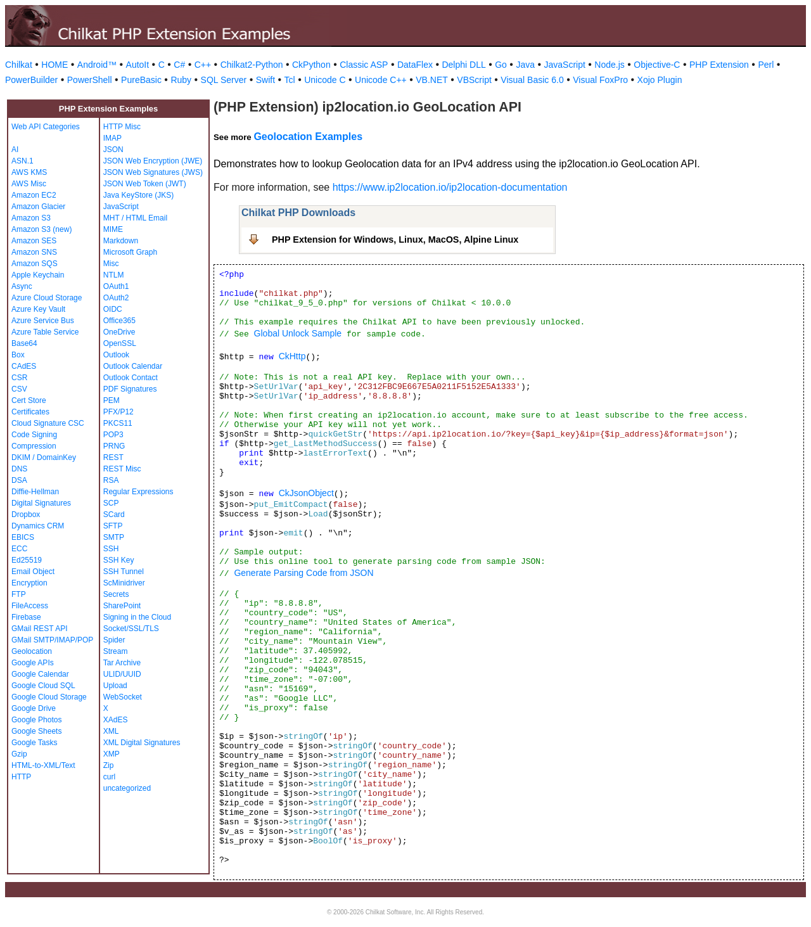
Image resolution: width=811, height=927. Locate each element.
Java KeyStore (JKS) (138, 195)
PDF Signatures (130, 389)
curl (109, 776)
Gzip (19, 754)
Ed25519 (26, 560)
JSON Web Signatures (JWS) (153, 172)
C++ (203, 65)
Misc (111, 263)
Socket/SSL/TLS (131, 628)
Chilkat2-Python (251, 65)
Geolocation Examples (307, 136)
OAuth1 (116, 286)
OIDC (112, 309)
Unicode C (324, 80)
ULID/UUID (122, 674)
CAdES (23, 366)
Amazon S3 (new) (41, 229)
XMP (111, 754)
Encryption (29, 583)
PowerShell (89, 80)
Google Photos (36, 719)
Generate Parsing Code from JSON (303, 573)
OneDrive (119, 332)
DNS (19, 468)
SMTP (113, 537)
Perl (766, 65)
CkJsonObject (306, 493)
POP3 (113, 434)
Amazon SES (33, 240)
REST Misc (122, 468)
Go (501, 65)
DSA (19, 480)
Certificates (30, 411)
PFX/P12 (118, 411)
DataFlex (415, 65)
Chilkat (18, 65)
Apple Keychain (37, 275)
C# (179, 65)
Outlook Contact (130, 377)
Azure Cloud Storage (46, 297)
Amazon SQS (34, 263)
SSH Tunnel (123, 571)
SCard (114, 514)
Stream (115, 651)
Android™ (97, 65)
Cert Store (28, 400)
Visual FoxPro (600, 80)
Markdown (120, 240)
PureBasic (141, 80)
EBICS (22, 537)
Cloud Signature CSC (47, 423)
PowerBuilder (31, 80)
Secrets (116, 594)
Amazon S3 (31, 218)
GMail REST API (39, 628)
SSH (111, 548)
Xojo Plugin (659, 80)
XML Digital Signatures (142, 742)
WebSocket (122, 697)
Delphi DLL (463, 65)
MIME (113, 229)
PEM (111, 400)
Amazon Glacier (38, 206)
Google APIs (32, 662)
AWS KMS (29, 172)
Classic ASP (364, 65)
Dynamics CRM (37, 525)
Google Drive (33, 708)
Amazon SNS (34, 252)
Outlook (116, 354)
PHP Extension (719, 65)
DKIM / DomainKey (43, 457)
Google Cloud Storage (49, 697)
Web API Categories (45, 126)
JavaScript (564, 65)
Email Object (32, 571)
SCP (111, 503)
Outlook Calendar (132, 366)
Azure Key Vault (38, 309)
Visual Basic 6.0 (532, 80)
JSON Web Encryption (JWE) (152, 161)
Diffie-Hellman (35, 491)
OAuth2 (116, 297)
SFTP (113, 525)
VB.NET (432, 80)
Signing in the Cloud (137, 617)
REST (113, 457)
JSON (113, 149)
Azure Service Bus (42, 320)
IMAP (112, 138)
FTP (18, 594)
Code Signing (34, 434)
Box (18, 354)
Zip (108, 765)
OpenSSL (119, 343)
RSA (111, 480)
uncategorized (127, 788)
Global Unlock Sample (298, 333)
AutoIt (138, 65)
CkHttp (292, 356)
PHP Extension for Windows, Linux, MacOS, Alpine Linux (395, 239)
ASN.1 (22, 161)
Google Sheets (36, 731)
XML (111, 731)
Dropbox (25, 514)
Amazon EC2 (33, 195)
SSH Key (118, 560)
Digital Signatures (41, 503)
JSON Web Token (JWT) (144, 183)
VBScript (474, 80)
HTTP (21, 776)
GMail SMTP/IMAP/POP (52, 640)
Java (525, 65)
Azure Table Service (45, 332)
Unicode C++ (381, 80)
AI (14, 149)
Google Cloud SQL (43, 685)
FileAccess (29, 605)
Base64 (24, 343)
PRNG (114, 446)
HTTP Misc (122, 126)
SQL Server (224, 80)
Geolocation (31, 651)
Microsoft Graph (130, 252)
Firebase (26, 617)
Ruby (180, 80)
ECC (19, 548)
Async (21, 286)
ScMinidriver (124, 583)
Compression (33, 446)
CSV (19, 389)
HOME (54, 65)
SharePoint (122, 605)
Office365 (119, 320)
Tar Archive (122, 662)
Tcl (289, 80)
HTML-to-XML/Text (43, 765)
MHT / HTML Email (135, 218)
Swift (265, 80)
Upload (115, 685)
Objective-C (657, 65)
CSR (19, 377)
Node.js (609, 65)
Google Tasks (34, 742)
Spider (114, 640)
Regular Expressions (138, 491)
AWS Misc (28, 183)
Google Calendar (40, 674)
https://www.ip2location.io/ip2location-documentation (450, 187)
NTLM (113, 275)
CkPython (311, 65)
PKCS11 (117, 423)
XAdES (115, 719)
